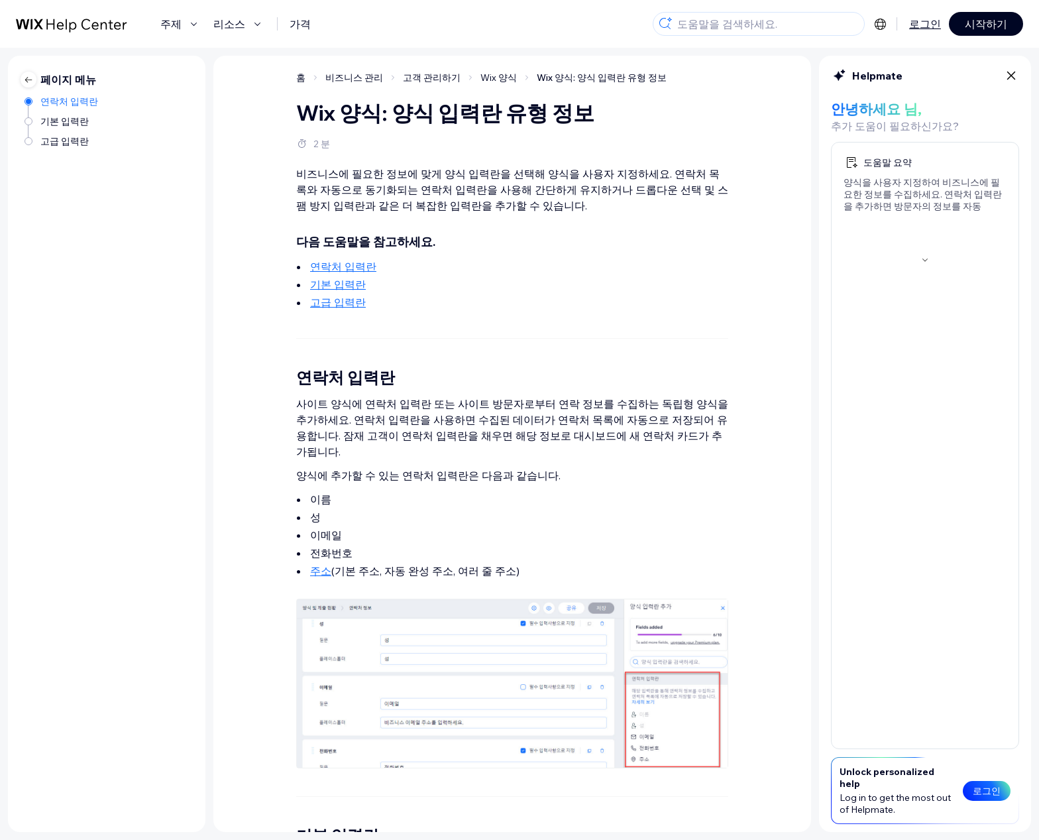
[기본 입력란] (62, 121)
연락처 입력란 (343, 266)
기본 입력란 (338, 284)
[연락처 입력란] (62, 101)
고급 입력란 (338, 302)
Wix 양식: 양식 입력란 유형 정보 (602, 78)
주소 (320, 570)
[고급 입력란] (62, 141)
